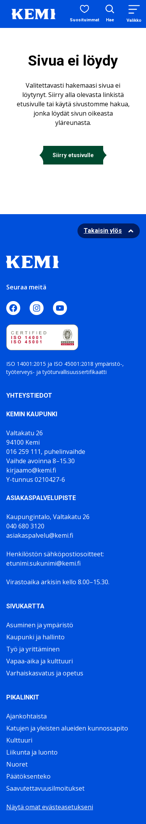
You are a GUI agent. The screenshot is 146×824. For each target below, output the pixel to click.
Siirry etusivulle (73, 155)
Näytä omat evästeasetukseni (49, 807)
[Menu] (134, 14)
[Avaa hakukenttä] (110, 14)
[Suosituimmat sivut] (84, 14)
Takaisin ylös (103, 230)
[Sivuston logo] (33, 13)
